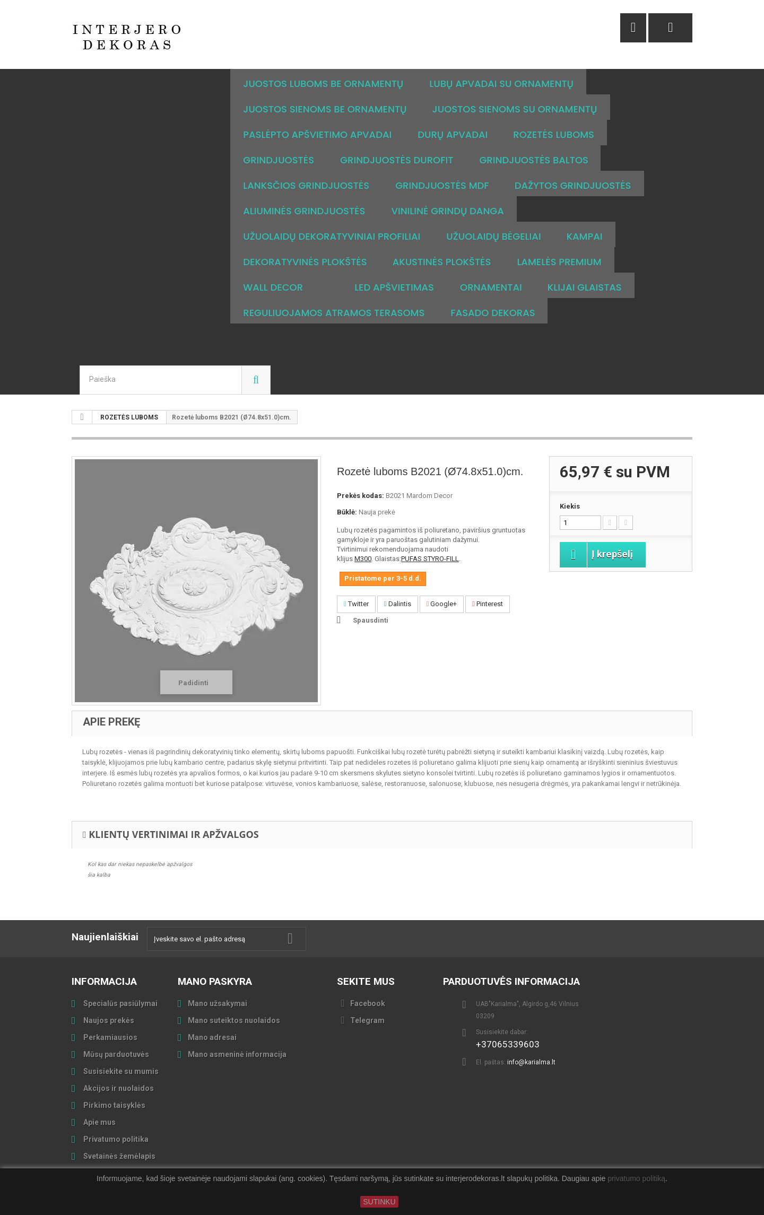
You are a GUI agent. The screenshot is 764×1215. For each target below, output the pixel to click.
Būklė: (347, 512)
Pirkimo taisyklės (113, 1105)
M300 (362, 559)
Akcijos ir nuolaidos (118, 1088)
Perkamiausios (109, 1037)
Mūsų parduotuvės (115, 1054)
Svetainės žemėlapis (118, 1156)
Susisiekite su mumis (120, 1071)
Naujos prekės (108, 1020)
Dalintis (397, 604)
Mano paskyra (215, 981)
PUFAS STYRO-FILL (430, 559)
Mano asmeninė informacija (237, 1054)
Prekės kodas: (360, 496)
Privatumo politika (115, 1139)
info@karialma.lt (531, 1062)
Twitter (356, 604)
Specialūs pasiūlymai (120, 1003)
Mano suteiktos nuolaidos (234, 1020)
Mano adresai (212, 1037)
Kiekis (570, 506)
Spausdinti (370, 620)
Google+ (442, 604)
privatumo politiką (636, 1179)
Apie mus (99, 1122)
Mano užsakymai (217, 1003)
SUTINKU (379, 1201)
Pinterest (487, 604)
